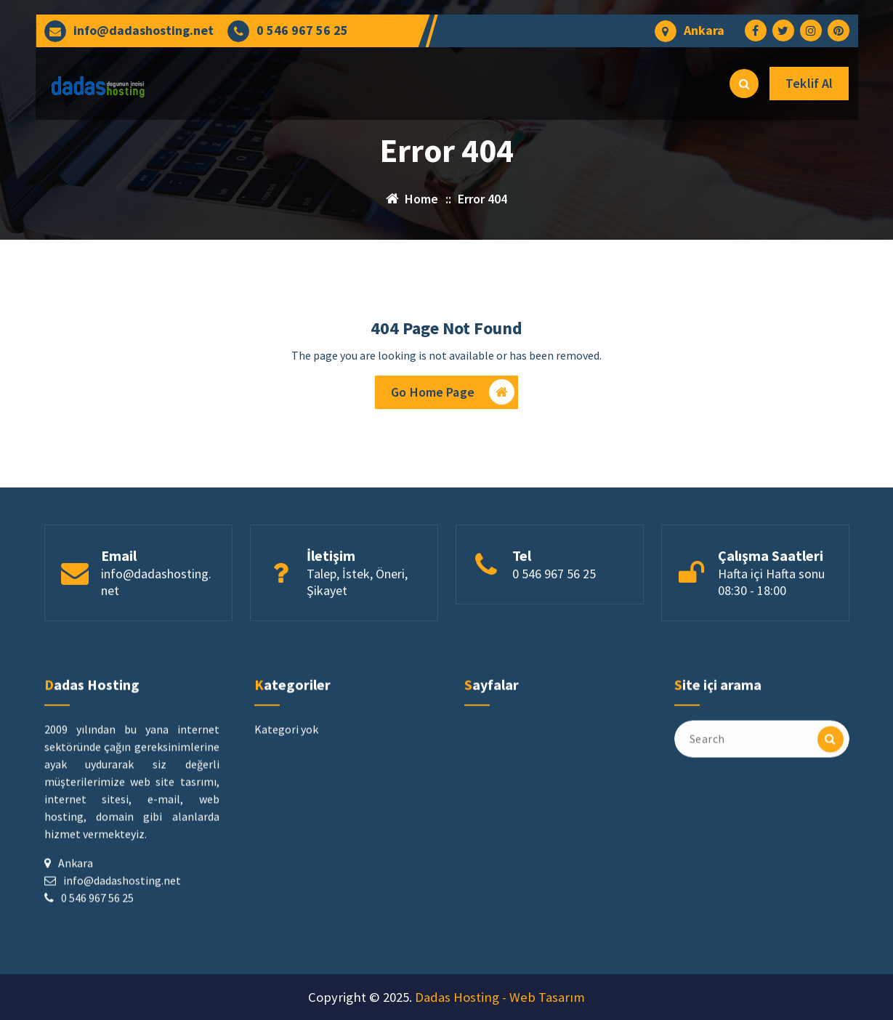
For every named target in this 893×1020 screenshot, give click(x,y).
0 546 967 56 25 (302, 31)
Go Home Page (452, 395)
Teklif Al (809, 83)
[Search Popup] (744, 83)
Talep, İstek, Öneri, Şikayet (357, 635)
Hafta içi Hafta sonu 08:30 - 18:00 (771, 635)
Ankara (704, 31)
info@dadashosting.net (143, 31)
